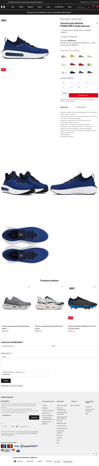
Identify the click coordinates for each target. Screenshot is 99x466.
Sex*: (2, 423)
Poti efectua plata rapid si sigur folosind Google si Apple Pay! (25, 2)
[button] (96, 30)
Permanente (29, 461)
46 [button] (86, 87)
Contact (44, 405)
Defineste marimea (47, 410)
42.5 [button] (86, 83)
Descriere (64, 107)
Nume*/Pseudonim (7, 346)
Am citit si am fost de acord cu (19, 433)
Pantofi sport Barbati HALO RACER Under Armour (15, 327)
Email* (54, 346)
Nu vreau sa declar (23, 426)
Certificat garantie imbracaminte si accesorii (62, 418)
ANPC (58, 440)
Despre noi (89, 407)
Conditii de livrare (62, 425)
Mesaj (4, 357)
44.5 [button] (71, 87)
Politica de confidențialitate (7, 435)
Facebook (77, 405)
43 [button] (94, 83)
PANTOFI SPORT (76, 19)
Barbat (5, 426)
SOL (58, 442)
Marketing (49, 461)
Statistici (39, 461)
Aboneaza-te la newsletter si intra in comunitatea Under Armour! (49, 12)
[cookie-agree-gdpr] (68, 461)
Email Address (6, 415)
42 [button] (78, 83)
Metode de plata (61, 423)
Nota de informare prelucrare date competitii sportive (47, 417)
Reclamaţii (60, 435)
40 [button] (63, 83)
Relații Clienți (46, 413)
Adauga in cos (83, 95)
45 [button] (78, 87)
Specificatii (81, 107)
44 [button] (63, 87)
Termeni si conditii (62, 405)
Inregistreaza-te (85, 2)
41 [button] (71, 83)
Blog (87, 413)
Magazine (45, 408)
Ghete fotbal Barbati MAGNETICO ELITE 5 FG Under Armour (82, 327)
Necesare (20, 461)
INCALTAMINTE (65, 19)
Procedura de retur (62, 428)
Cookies (59, 437)
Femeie (13, 426)
